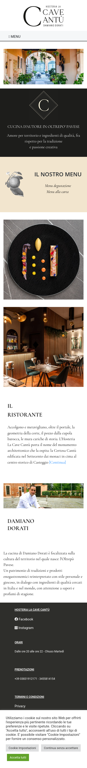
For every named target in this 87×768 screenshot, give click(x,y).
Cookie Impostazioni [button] (22, 748)
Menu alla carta (58, 191)
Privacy (20, 706)
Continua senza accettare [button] (61, 748)
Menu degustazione (58, 185)
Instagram (24, 628)
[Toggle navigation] (14, 36)
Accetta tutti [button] (18, 757)
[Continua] (57, 462)
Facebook (24, 619)
